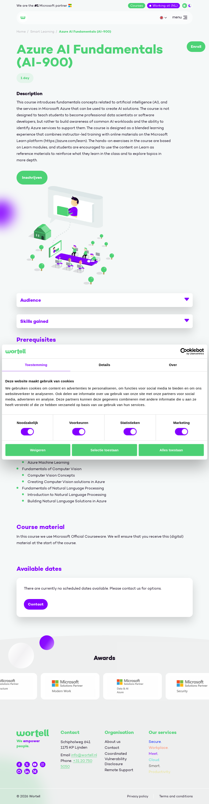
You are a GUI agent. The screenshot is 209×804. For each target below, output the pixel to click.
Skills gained (104, 321)
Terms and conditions (176, 796)
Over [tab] (173, 364)
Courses (136, 6)
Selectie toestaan (104, 450)
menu (179, 18)
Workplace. (158, 747)
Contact (36, 604)
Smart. (154, 766)
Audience (104, 300)
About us (112, 741)
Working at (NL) (165, 6)
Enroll (196, 46)
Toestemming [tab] (36, 364)
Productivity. (160, 772)
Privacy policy (137, 796)
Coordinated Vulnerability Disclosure (116, 758)
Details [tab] (104, 364)
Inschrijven (32, 177)
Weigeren (37, 450)
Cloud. (154, 760)
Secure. (155, 741)
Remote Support (119, 770)
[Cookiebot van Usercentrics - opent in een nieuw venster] (184, 351)
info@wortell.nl (84, 755)
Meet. (153, 753)
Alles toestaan (171, 450)
